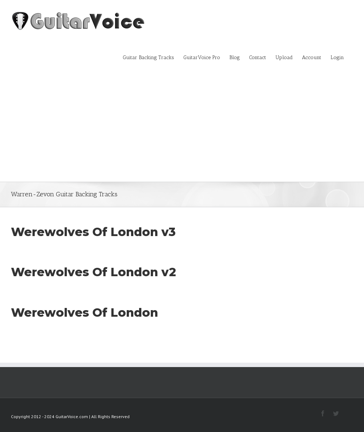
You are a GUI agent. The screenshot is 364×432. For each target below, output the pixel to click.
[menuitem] (153, 57)
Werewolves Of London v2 (93, 272)
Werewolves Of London (84, 312)
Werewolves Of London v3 (93, 232)
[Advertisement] (182, 127)
